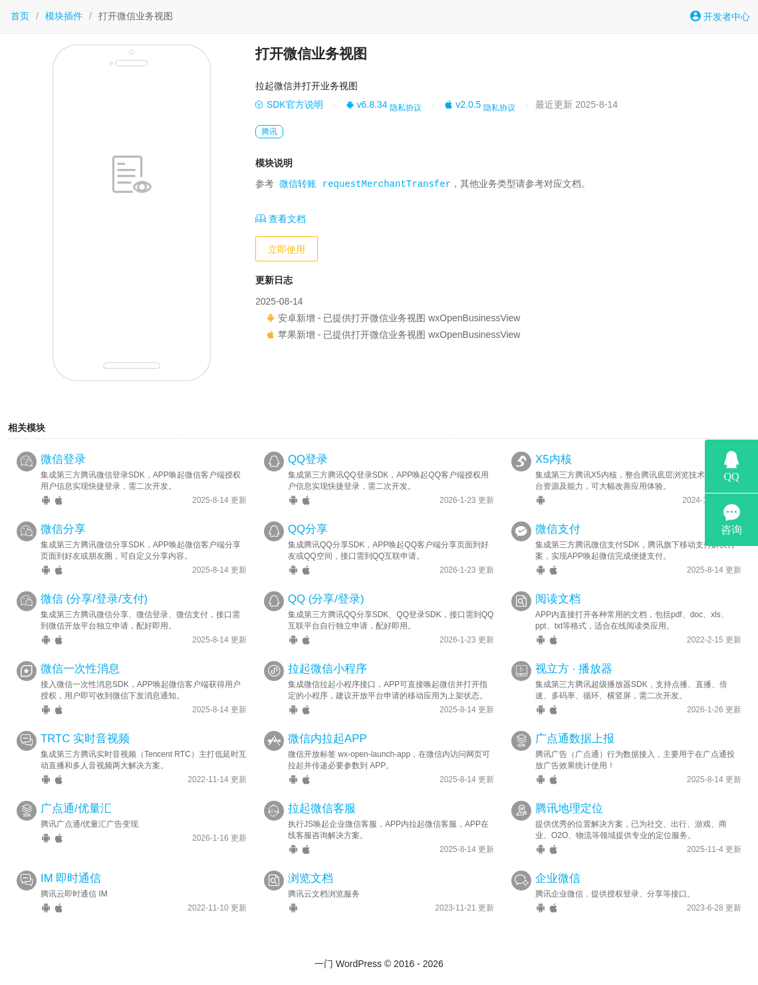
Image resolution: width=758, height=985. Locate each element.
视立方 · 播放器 (573, 668)
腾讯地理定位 (569, 808)
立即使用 (286, 249)
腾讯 (269, 131)
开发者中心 (720, 16)
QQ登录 (308, 459)
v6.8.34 (367, 104)
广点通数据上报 (574, 738)
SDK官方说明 (289, 104)
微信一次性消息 (80, 668)
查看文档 (280, 218)
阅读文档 (557, 599)
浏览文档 (310, 878)
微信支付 (557, 529)
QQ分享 (308, 529)
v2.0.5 (462, 104)
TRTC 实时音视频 (85, 738)
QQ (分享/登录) (326, 599)
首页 (20, 16)
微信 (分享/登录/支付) (94, 599)
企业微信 (557, 878)
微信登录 (63, 459)
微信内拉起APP (327, 738)
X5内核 (553, 459)
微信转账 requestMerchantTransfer (365, 184)
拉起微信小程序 (327, 668)
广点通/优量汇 (76, 808)
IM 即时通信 (71, 878)
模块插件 (63, 16)
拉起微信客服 (322, 808)
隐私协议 (406, 107)
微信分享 (63, 529)
